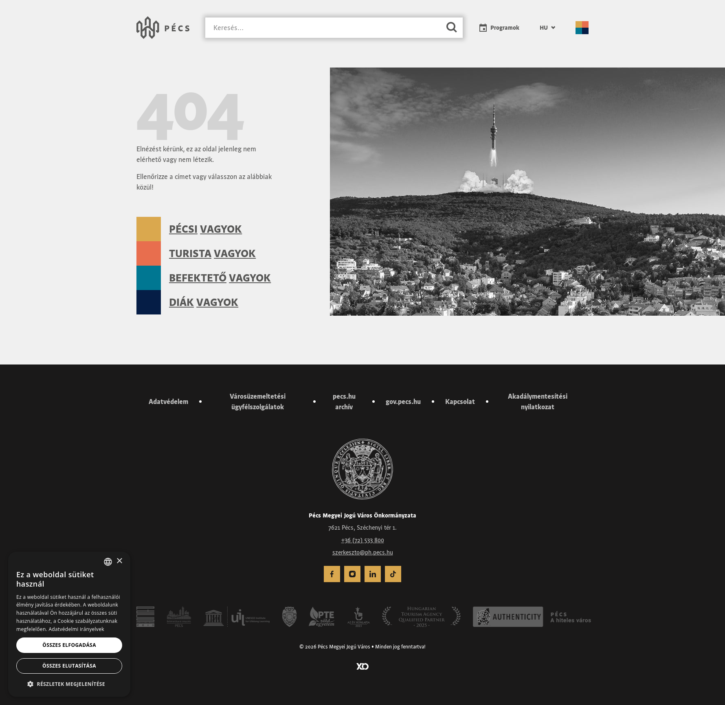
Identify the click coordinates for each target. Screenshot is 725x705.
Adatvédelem (168, 401)
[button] (69, 684)
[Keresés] (323, 27)
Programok (504, 27)
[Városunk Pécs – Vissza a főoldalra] (162, 27)
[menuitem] (547, 27)
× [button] (119, 561)
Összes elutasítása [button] (69, 665)
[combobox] (108, 562)
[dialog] (69, 624)
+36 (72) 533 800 (362, 540)
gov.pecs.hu (403, 401)
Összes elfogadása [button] (69, 645)
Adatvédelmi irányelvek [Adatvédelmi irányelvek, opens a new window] (76, 629)
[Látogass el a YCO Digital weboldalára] (362, 665)
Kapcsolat (460, 401)
